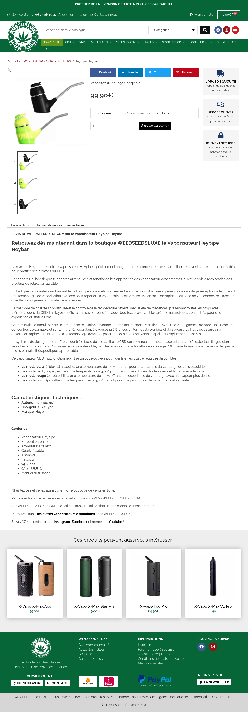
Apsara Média (135, 705)
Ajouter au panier (155, 126)
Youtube (115, 522)
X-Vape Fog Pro (154, 606)
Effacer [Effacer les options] (165, 113)
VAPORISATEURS (58, 61)
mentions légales (155, 697)
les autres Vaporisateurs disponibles (65, 514)
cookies (227, 697)
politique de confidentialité (190, 697)
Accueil (12, 61)
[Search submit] (205, 30)
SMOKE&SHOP (32, 61)
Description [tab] (20, 225)
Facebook (79, 522)
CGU (215, 697)
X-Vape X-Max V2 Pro (213, 606)
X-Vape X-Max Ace (35, 606)
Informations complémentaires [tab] (61, 225)
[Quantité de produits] (113, 126)
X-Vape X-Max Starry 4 (94, 606)
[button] (70, 42)
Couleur (104, 113)
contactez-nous (127, 697)
